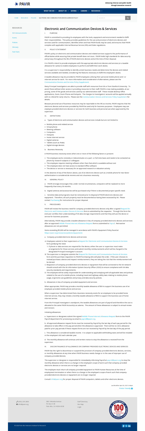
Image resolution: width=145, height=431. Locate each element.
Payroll (112, 223)
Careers (84, 11)
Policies (33, 18)
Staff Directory (82, 402)
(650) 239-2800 (22, 402)
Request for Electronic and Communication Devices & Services (103, 241)
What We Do (49, 11)
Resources (95, 11)
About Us (62, 11)
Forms (14, 38)
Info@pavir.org (57, 379)
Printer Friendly (126, 388)
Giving (74, 11)
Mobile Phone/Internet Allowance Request (76, 223)
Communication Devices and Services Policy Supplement (67, 82)
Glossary (15, 47)
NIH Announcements (19, 33)
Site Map (80, 404)
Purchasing (55, 200)
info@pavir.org (22, 404)
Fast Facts (15, 52)
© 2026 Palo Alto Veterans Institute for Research (30, 425)
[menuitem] (49, 11)
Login (79, 407)
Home (16, 18)
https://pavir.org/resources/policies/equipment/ (63, 233)
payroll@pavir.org (88, 319)
